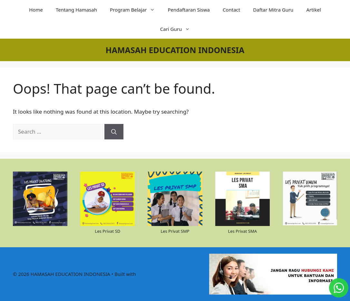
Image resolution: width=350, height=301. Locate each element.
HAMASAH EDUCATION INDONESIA (175, 49)
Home (36, 9)
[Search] (113, 131)
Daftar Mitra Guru (273, 9)
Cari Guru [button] (178, 29)
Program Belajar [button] (135, 9)
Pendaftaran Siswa (188, 9)
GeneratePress (153, 274)
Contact (231, 9)
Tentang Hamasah (76, 9)
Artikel (313, 9)
